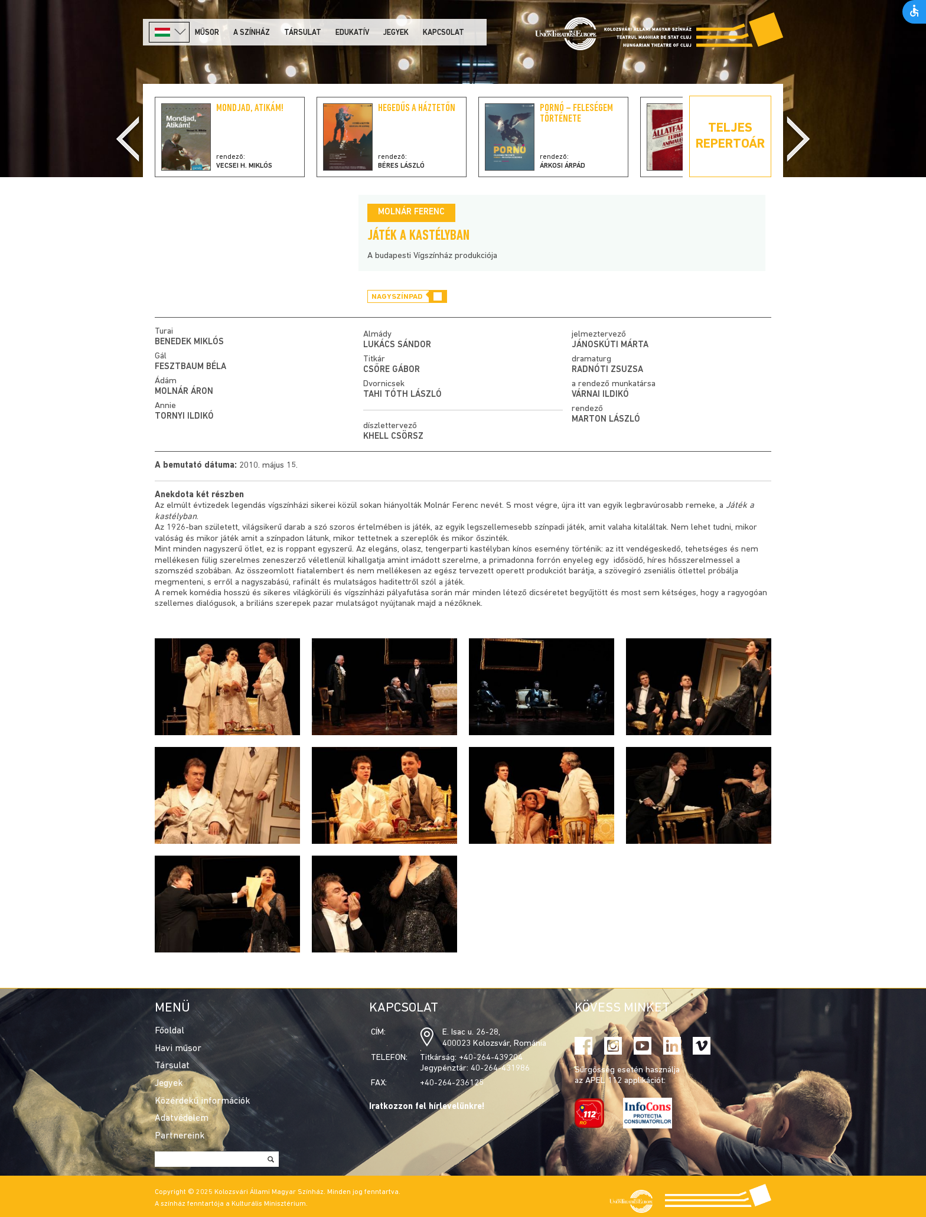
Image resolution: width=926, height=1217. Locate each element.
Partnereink (180, 1136)
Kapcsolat (443, 33)
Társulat (302, 33)
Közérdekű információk (202, 1101)
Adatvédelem (181, 1118)
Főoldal (169, 1031)
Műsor (207, 33)
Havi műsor (178, 1048)
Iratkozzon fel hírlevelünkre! (427, 1106)
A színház (251, 33)
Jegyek (396, 33)
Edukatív (352, 33)
